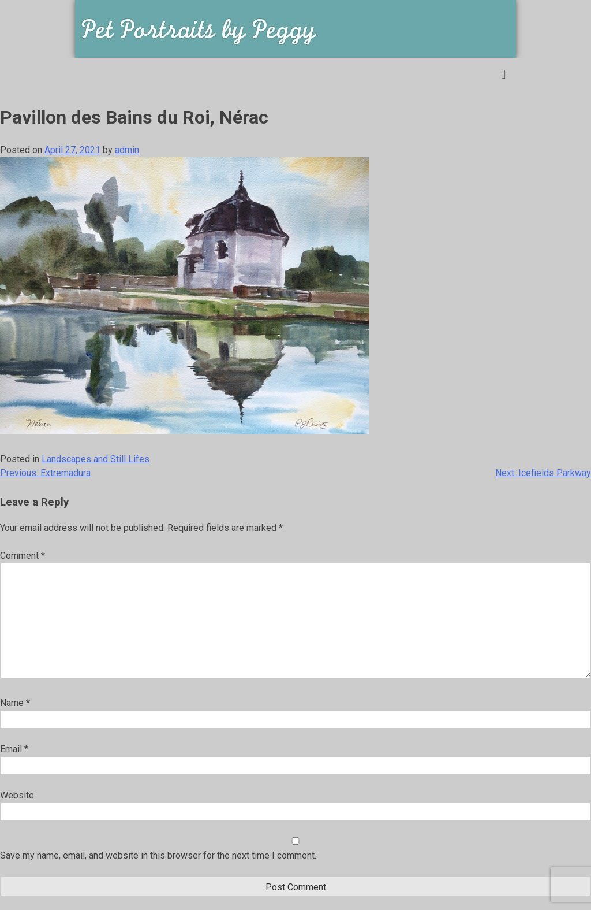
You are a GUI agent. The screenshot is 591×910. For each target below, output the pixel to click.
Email (14, 749)
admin (127, 149)
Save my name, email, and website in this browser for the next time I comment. (158, 855)
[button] (503, 74)
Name (15, 702)
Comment (22, 555)
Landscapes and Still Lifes (95, 459)
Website (17, 795)
